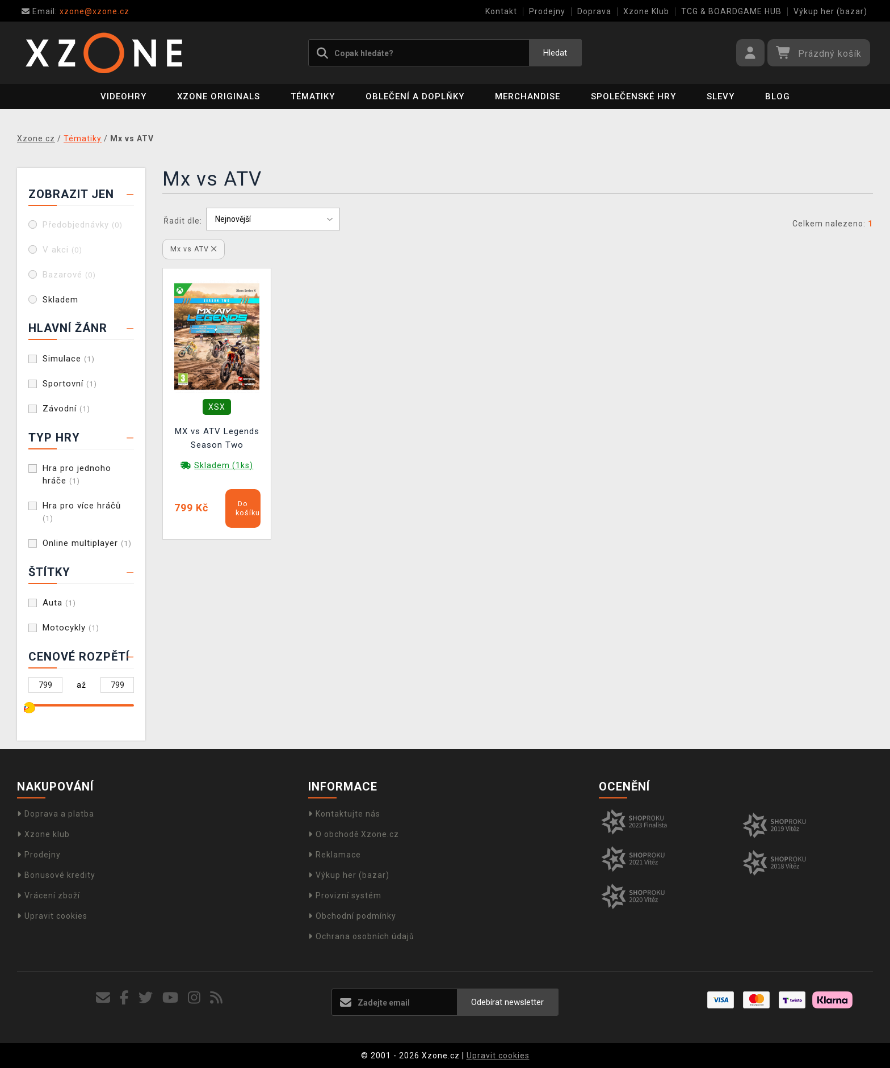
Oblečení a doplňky (415, 96)
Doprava (594, 11)
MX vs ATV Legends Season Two (217, 438)
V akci (62, 250)
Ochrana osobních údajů (361, 936)
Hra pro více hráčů (82, 512)
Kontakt (501, 11)
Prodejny (547, 11)
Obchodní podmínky (352, 915)
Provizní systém (344, 895)
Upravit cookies (52, 915)
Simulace (69, 359)
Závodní (66, 408)
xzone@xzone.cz (75, 11)
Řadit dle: (182, 220)
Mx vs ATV (193, 249)
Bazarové (69, 275)
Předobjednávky (83, 225)
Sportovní (70, 384)
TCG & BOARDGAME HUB (731, 11)
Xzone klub (43, 834)
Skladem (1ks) (223, 465)
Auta (59, 603)
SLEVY (720, 96)
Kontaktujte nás (344, 813)
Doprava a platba (55, 813)
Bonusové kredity (56, 875)
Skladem (60, 300)
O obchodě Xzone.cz (353, 834)
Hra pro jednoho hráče (77, 474)
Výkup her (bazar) (830, 11)
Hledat (555, 53)
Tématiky (313, 96)
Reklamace (334, 854)
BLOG (777, 96)
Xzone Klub (646, 11)
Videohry (123, 96)
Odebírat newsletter (507, 1002)
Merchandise (527, 96)
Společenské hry (633, 96)
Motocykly (71, 628)
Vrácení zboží (48, 895)
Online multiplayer (87, 543)
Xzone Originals (218, 96)
